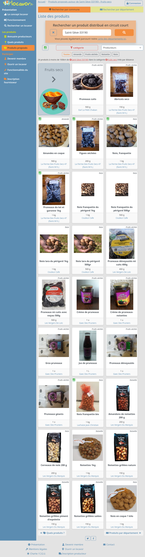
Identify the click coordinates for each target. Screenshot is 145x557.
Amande (77, 54)
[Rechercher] (124, 32)
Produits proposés (15, 47)
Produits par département (123, 532)
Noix (115, 54)
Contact (109, 544)
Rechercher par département (117, 9)
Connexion (134, 3)
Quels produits (14, 42)
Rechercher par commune (64, 9)
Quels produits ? (52, 532)
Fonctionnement (15, 20)
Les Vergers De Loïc (122, 272)
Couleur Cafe (88, 218)
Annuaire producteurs (18, 36)
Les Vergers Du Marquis (122, 425)
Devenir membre (15, 58)
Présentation (36, 544)
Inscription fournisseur (11, 80)
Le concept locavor (16, 14)
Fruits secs (111, 59)
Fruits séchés (91, 54)
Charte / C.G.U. (36, 553)
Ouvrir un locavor (15, 64)
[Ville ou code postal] (86, 32)
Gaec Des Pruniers (87, 323)
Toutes (66, 54)
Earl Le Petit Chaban (87, 110)
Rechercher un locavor (18, 25)
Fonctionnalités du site (16, 71)
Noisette (106, 54)
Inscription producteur (72, 553)
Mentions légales (36, 549)
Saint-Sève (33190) (79, 59)
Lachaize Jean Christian (88, 425)
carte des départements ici (112, 38)
